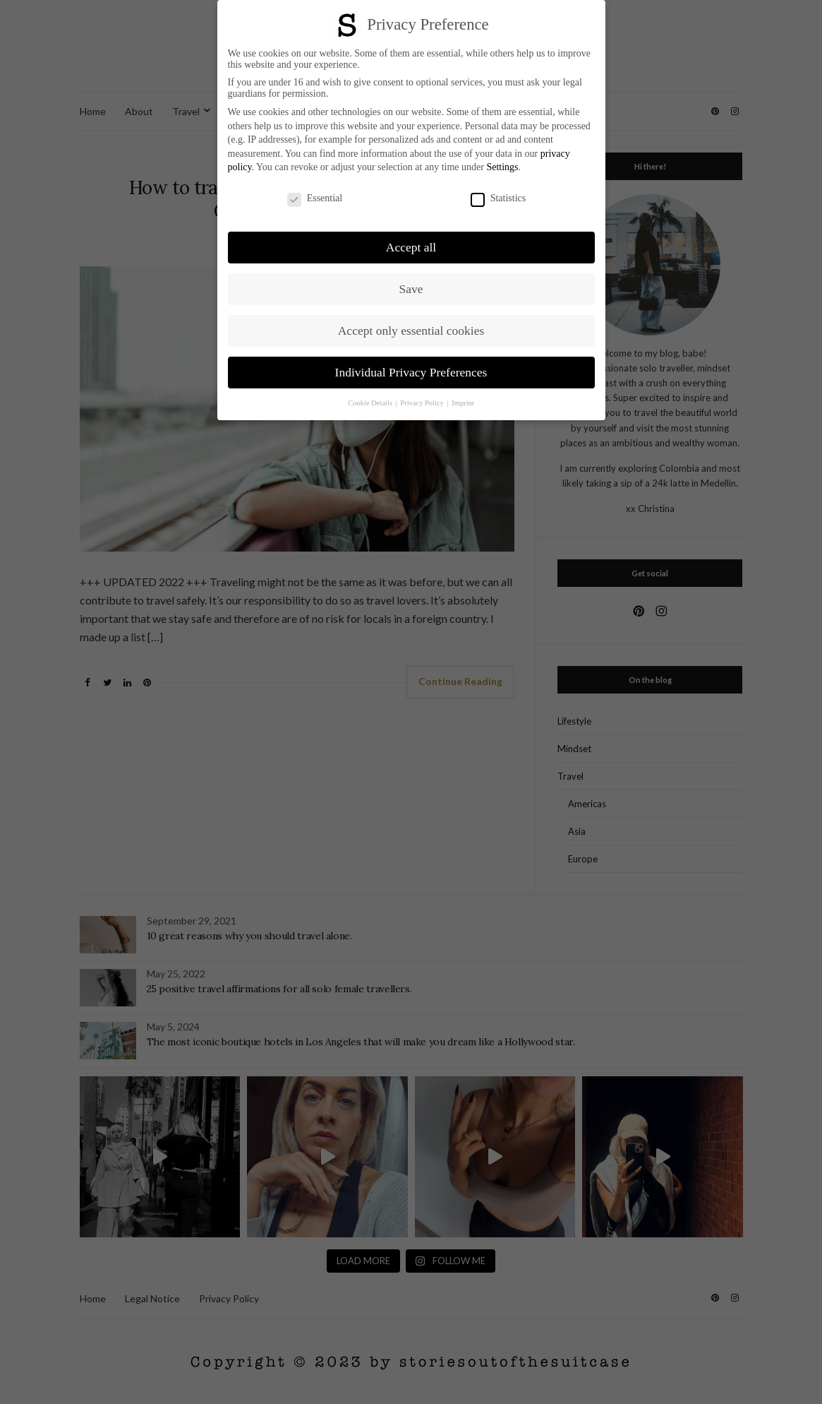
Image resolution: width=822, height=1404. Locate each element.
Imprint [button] (463, 403)
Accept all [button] (411, 247)
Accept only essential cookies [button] (411, 330)
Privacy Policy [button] (422, 403)
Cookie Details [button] (371, 403)
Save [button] (411, 289)
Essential (315, 198)
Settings (502, 167)
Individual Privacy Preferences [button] (411, 372)
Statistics (498, 198)
